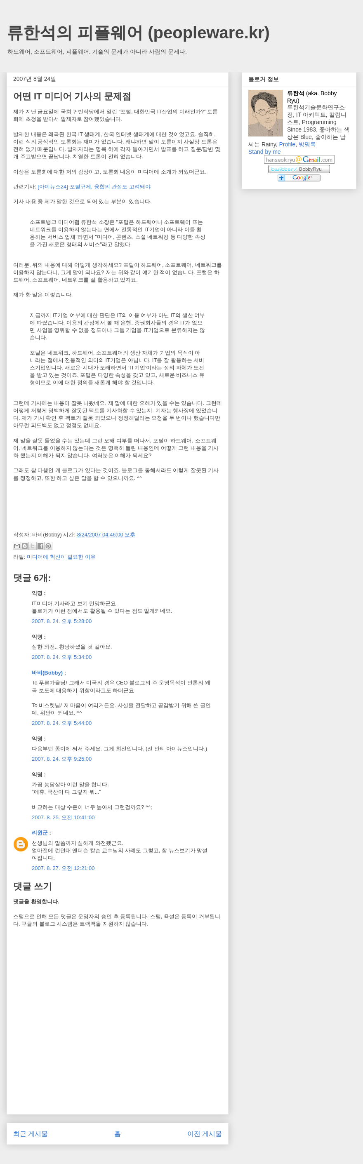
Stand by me (264, 151)
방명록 (307, 144)
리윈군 (40, 833)
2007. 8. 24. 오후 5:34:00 (62, 657)
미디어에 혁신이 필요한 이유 (61, 557)
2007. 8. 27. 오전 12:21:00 (63, 868)
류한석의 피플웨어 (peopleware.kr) (138, 33)
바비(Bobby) (47, 673)
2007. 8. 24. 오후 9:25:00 (62, 759)
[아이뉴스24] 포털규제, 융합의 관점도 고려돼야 (94, 186)
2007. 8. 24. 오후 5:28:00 (62, 621)
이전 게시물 (204, 1133)
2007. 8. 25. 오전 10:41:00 (63, 817)
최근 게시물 (30, 1133)
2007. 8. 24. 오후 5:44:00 (62, 723)
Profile (287, 144)
